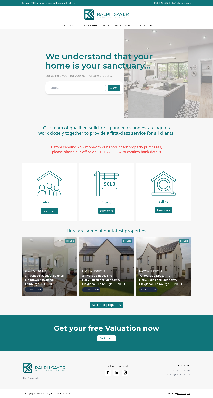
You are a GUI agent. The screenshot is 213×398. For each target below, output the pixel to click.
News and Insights (122, 25)
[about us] (74, 25)
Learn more (49, 211)
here (72, 2)
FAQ (152, 25)
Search (113, 88)
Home (62, 25)
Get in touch (106, 338)
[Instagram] (125, 373)
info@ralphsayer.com (180, 2)
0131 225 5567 (161, 2)
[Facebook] (108, 373)
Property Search (90, 25)
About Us (74, 25)
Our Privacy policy (32, 378)
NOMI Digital (183, 393)
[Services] (106, 25)
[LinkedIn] (116, 373)
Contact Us (140, 25)
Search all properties (106, 305)
